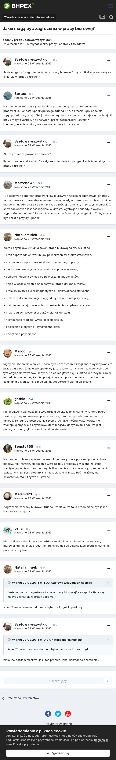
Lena (18, 528)
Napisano (32, 63)
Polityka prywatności (58, 724)
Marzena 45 (24, 183)
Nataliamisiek (25, 235)
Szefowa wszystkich (37, 39)
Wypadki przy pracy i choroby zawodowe (58, 44)
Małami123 (23, 494)
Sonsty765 (23, 446)
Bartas (20, 93)
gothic (19, 399)
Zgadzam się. (58, 753)
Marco (19, 351)
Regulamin (101, 739)
